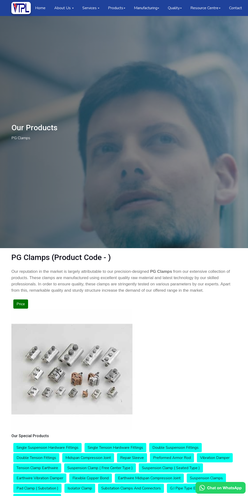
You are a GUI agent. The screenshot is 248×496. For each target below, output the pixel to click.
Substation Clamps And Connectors (131, 488)
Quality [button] (174, 8)
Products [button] (115, 8)
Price (20, 304)
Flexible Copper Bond (90, 478)
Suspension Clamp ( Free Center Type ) (100, 468)
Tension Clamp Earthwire (37, 468)
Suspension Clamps (206, 478)
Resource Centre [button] (204, 8)
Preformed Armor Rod (172, 457)
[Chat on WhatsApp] (220, 488)
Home (40, 8)
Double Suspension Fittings (175, 447)
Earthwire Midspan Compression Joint (149, 478)
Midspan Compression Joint (88, 457)
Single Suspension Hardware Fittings (47, 447)
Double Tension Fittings (36, 457)
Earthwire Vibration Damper (39, 478)
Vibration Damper (215, 457)
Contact (235, 8)
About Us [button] (63, 8)
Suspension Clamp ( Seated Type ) (171, 468)
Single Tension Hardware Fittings (115, 447)
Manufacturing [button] (145, 8)
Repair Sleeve (132, 457)
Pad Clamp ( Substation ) (37, 488)
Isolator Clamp (80, 488)
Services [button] (90, 8)
